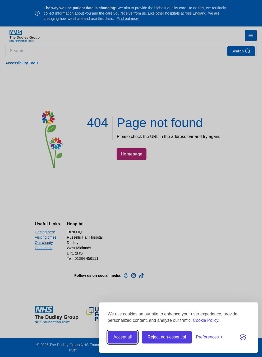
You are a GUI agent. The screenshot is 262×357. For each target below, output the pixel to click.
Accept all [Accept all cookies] (122, 337)
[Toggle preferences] (209, 337)
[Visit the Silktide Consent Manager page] (243, 337)
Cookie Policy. (206, 320)
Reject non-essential (167, 337)
